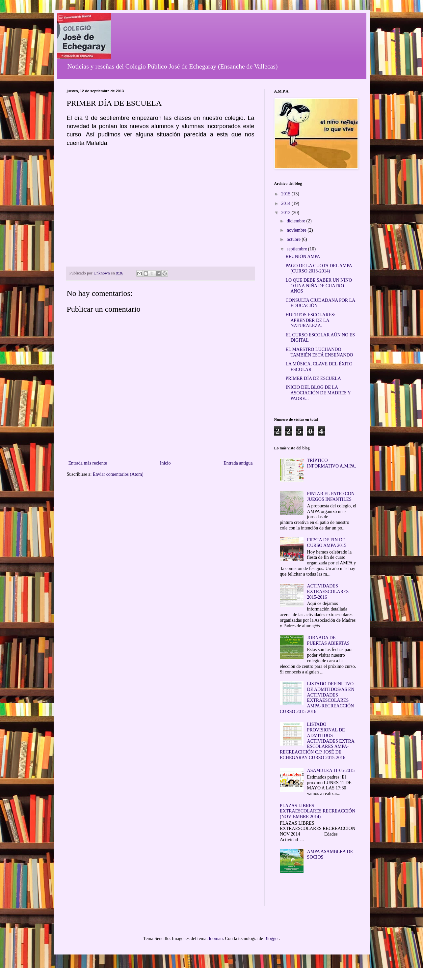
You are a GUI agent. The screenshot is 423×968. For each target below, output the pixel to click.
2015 (286, 193)
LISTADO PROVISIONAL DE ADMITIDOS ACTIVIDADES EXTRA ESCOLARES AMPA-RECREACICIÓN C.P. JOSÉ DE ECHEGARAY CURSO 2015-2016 (317, 741)
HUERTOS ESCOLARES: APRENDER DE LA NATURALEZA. (310, 320)
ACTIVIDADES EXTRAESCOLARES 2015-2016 (328, 592)
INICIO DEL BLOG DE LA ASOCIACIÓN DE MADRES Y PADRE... (318, 393)
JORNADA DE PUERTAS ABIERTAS (328, 640)
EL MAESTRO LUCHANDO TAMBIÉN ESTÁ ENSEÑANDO (319, 352)
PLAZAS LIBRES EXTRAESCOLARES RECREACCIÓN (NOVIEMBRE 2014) (317, 811)
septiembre (297, 248)
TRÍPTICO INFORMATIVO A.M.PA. (331, 463)
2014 (286, 203)
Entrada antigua (238, 463)
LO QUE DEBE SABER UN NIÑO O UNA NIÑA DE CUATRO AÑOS (318, 286)
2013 (286, 212)
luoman (216, 938)
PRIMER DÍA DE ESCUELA (313, 378)
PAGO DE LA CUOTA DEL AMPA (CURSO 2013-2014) (318, 268)
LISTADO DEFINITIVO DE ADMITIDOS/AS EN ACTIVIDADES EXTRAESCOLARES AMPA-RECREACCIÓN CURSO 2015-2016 (317, 697)
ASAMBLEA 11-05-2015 (331, 770)
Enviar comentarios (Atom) (118, 474)
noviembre (297, 230)
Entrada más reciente (87, 463)
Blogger (271, 938)
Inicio (165, 463)
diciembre (296, 220)
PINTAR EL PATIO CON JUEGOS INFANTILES (331, 496)
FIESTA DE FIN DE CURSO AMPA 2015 (326, 542)
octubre (294, 239)
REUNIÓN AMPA (302, 256)
